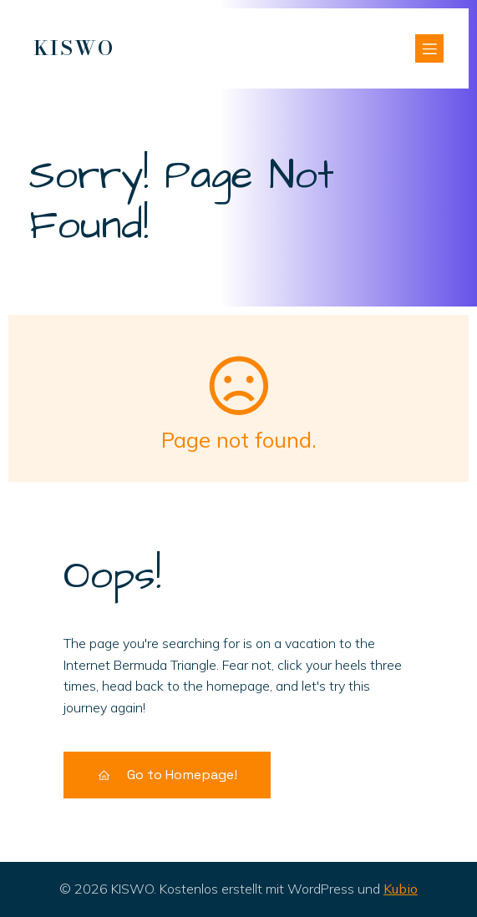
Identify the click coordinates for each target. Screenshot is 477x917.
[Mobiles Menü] (429, 48)
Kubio (400, 888)
